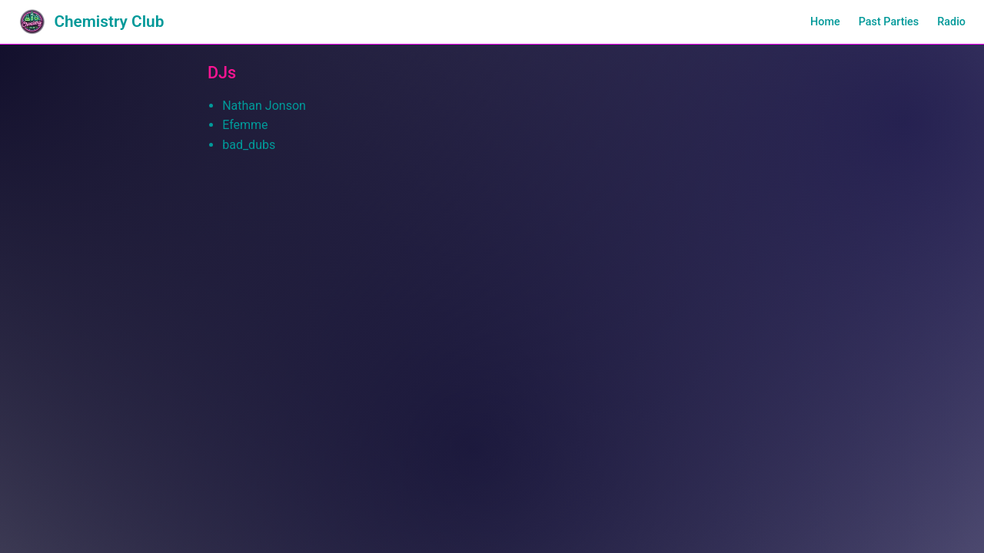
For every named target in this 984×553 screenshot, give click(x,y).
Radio (951, 21)
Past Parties (889, 21)
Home (825, 21)
